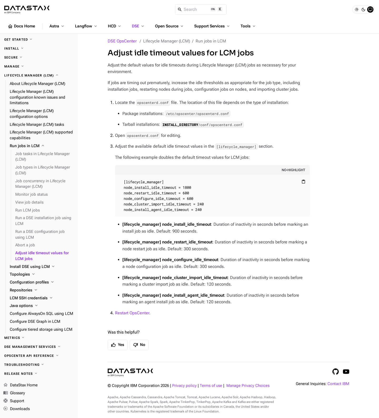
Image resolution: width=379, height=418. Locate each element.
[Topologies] (42, 274)
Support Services (212, 26)
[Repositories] (42, 290)
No (139, 345)
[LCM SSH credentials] (42, 298)
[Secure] (39, 57)
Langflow (86, 26)
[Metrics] (39, 337)
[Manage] (39, 66)
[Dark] (363, 9)
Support (13, 401)
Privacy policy (184, 385)
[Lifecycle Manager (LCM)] (39, 75)
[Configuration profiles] (42, 282)
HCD (115, 26)
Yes (117, 345)
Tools (248, 26)
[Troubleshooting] (39, 364)
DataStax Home (20, 385)
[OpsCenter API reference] (39, 355)
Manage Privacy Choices (248, 385)
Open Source (169, 26)
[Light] (356, 9)
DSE (138, 26)
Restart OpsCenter (132, 312)
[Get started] (39, 39)
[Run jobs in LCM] (42, 146)
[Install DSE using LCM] (42, 267)
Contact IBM (338, 384)
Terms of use (211, 385)
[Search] (201, 9)
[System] (370, 9)
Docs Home (21, 26)
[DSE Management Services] (39, 346)
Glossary (14, 393)
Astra (57, 26)
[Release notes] (39, 373)
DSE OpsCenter (122, 41)
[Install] (39, 48)
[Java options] (42, 306)
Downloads (16, 409)
